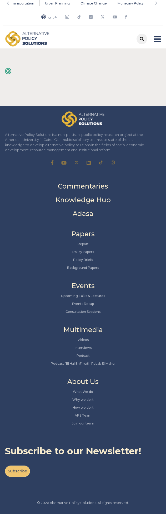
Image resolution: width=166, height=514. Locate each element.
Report (83, 244)
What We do (83, 392)
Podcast (83, 356)
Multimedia (83, 330)
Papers (83, 234)
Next (157, 3)
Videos (83, 340)
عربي (49, 16)
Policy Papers (83, 252)
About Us (83, 382)
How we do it (83, 407)
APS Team (83, 415)
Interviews (83, 348)
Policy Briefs (83, 260)
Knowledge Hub (83, 200)
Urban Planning (57, 3)
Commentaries (83, 186)
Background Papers (83, 268)
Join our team (83, 423)
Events (83, 286)
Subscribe (17, 471)
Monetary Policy (131, 3)
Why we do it (83, 400)
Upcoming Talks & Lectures (83, 296)
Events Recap (83, 304)
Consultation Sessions (83, 312)
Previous (9, 3)
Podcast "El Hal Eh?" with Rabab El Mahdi (83, 363)
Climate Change (94, 3)
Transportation (22, 3)
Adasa (83, 214)
